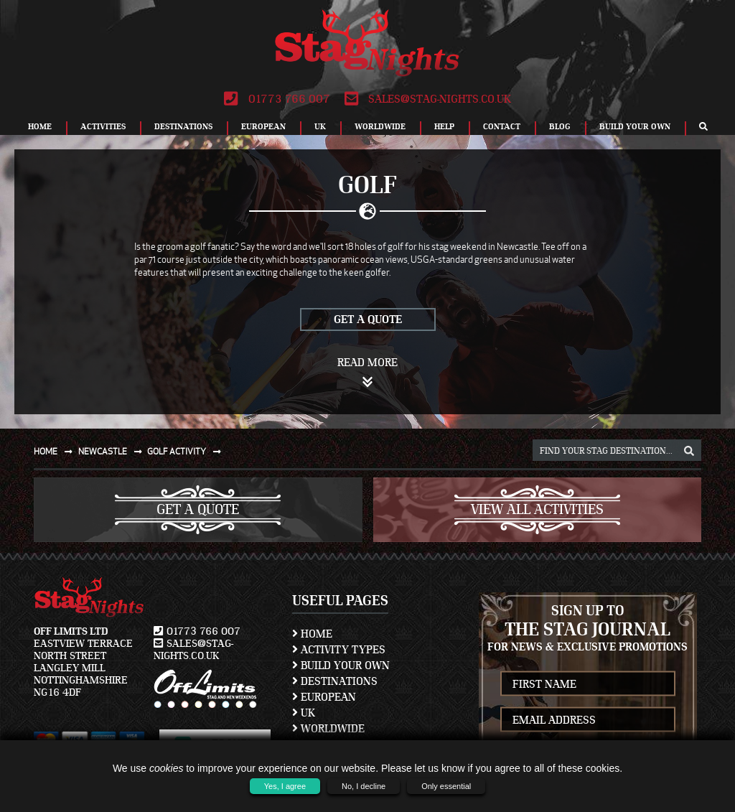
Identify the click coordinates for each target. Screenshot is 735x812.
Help (444, 126)
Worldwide (380, 126)
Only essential (446, 786)
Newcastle (113, 451)
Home (40, 126)
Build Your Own (634, 126)
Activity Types (338, 649)
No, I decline (363, 786)
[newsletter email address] (588, 719)
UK (320, 126)
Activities (103, 126)
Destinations (183, 126)
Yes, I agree (285, 786)
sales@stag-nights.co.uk (428, 99)
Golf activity (187, 451)
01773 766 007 (276, 99)
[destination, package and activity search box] (617, 450)
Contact (501, 126)
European (263, 126)
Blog (560, 126)
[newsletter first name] (588, 683)
